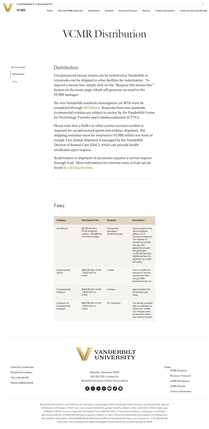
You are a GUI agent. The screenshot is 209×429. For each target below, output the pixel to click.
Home (50, 11)
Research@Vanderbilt (22, 383)
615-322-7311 (98, 377)
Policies (146, 11)
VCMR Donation (178, 371)
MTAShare (92, 108)
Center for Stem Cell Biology (193, 11)
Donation (109, 11)
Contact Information (165, 11)
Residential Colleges (21, 372)
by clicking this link (78, 168)
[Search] (204, 3)
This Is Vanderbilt (20, 378)
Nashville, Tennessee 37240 (104, 372)
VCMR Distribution (180, 381)
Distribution (18, 74)
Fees (14, 82)
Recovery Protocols (128, 11)
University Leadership (22, 367)
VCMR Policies (177, 386)
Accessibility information (54, 418)
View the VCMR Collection (70, 11)
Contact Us (112, 377)
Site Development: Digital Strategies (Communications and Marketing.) (106, 422)
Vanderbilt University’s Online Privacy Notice (104, 381)
